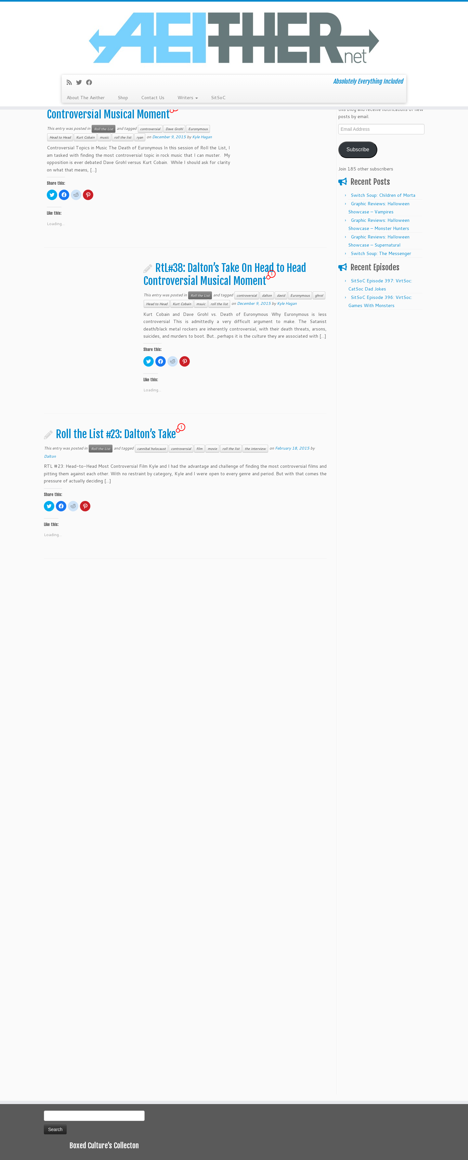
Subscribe (357, 149)
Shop (123, 97)
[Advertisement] (381, 411)
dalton (267, 295)
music (104, 137)
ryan (139, 137)
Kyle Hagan (202, 137)
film (199, 448)
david (281, 295)
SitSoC (218, 97)
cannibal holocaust (151, 448)
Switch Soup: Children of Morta (383, 195)
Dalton (50, 456)
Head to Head (60, 137)
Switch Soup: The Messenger (381, 253)
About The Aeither (86, 97)
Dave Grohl (174, 129)
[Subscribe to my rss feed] (71, 82)
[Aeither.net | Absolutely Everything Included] (234, 37)
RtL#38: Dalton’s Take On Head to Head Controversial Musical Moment (224, 275)
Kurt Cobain (85, 137)
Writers (187, 97)
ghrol (319, 295)
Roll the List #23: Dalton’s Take (116, 434)
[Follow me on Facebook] (91, 82)
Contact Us (152, 97)
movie (212, 448)
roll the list (122, 137)
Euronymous (198, 129)
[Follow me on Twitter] (81, 82)
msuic (200, 304)
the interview (255, 448)
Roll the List (103, 129)
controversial (150, 129)
